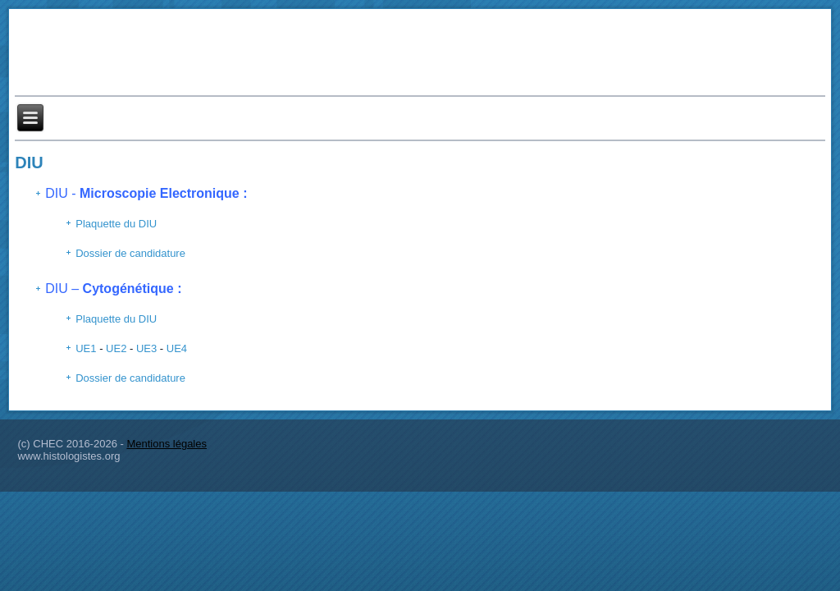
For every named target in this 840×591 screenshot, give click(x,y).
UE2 (116, 348)
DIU (29, 162)
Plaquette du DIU (116, 224)
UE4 (177, 348)
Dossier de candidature (130, 253)
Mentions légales (166, 444)
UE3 (146, 348)
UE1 (85, 348)
